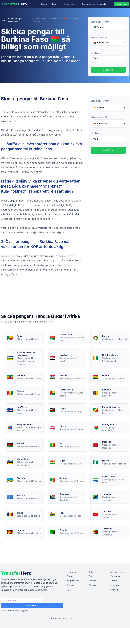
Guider (55, 4)
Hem (3, 20)
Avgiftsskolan (73, 580)
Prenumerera (32, 605)
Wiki (69, 589)
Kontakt (92, 580)
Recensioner (70, 4)
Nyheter (71, 585)
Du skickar (96, 53)
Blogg (44, 4)
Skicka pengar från (100, 22)
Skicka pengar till (99, 37)
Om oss (92, 585)
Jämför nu (121, 4)
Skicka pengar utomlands (93, 4)
